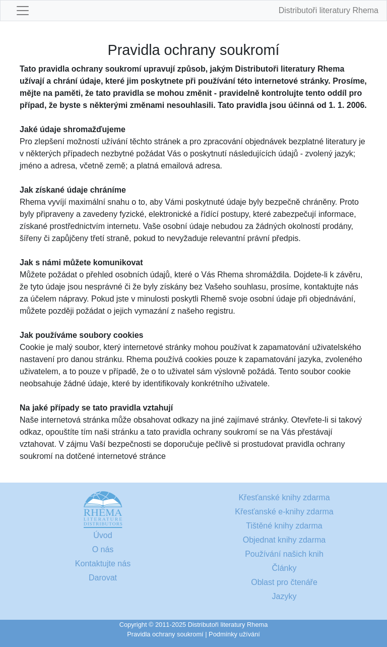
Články (284, 568)
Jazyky (284, 596)
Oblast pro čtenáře (284, 582)
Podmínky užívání (234, 634)
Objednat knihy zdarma (284, 540)
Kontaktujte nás (103, 563)
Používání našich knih (284, 554)
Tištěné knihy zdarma (284, 525)
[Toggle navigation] (23, 11)
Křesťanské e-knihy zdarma (284, 511)
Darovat (103, 577)
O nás (103, 549)
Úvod (102, 535)
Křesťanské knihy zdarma (284, 497)
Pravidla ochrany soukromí (165, 634)
